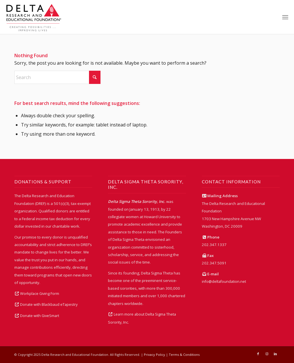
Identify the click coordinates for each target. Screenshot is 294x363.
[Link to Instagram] (266, 353)
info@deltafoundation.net (224, 281)
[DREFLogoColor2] (34, 17)
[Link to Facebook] (258, 353)
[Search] (57, 77)
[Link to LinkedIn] (275, 353)
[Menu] (285, 17)
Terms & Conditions (184, 354)
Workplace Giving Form (39, 293)
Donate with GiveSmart (39, 315)
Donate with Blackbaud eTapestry (49, 304)
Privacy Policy (154, 354)
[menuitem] (285, 17)
